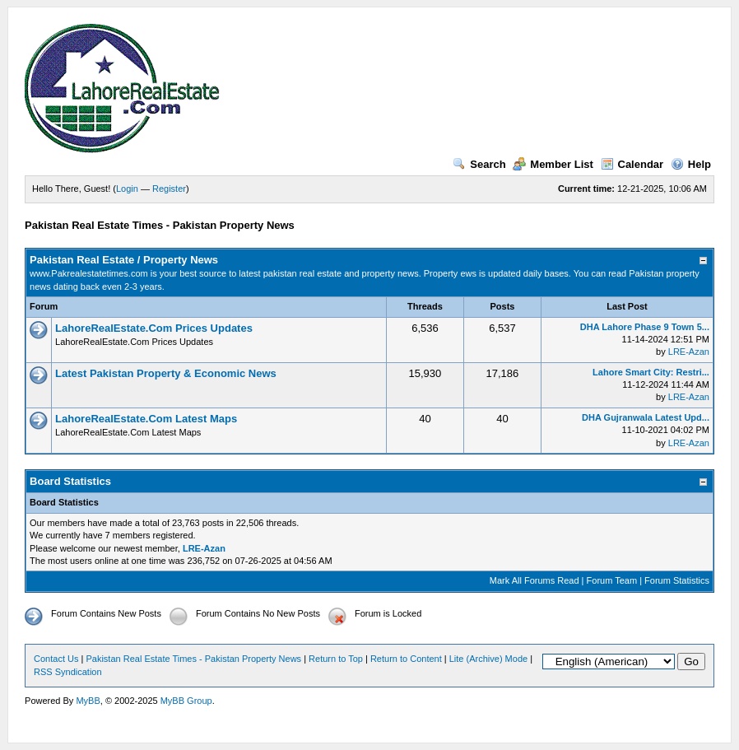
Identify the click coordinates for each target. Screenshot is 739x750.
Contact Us (56, 659)
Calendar (632, 164)
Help (691, 164)
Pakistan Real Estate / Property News (124, 260)
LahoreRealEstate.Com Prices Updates (154, 328)
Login (127, 188)
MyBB (88, 701)
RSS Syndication (68, 672)
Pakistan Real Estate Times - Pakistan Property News (195, 659)
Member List (553, 164)
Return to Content (406, 659)
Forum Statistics (676, 580)
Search (479, 164)
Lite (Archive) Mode (488, 659)
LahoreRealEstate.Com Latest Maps (146, 418)
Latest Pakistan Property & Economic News (166, 373)
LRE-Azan (688, 351)
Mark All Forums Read (534, 580)
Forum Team (612, 580)
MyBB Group (186, 701)
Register (169, 188)
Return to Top (336, 659)
